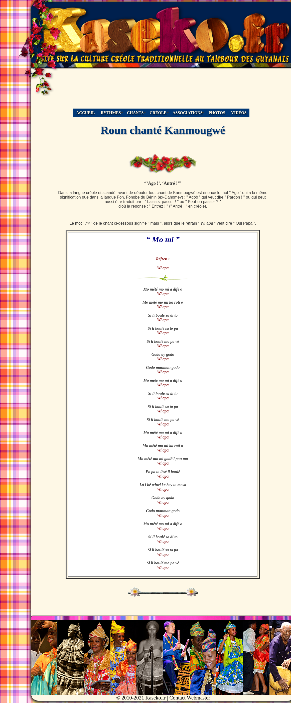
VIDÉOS (238, 113)
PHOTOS (217, 113)
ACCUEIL (85, 113)
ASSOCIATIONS (188, 113)
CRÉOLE (158, 113)
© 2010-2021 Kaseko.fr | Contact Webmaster (163, 697)
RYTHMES (111, 113)
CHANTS (135, 113)
